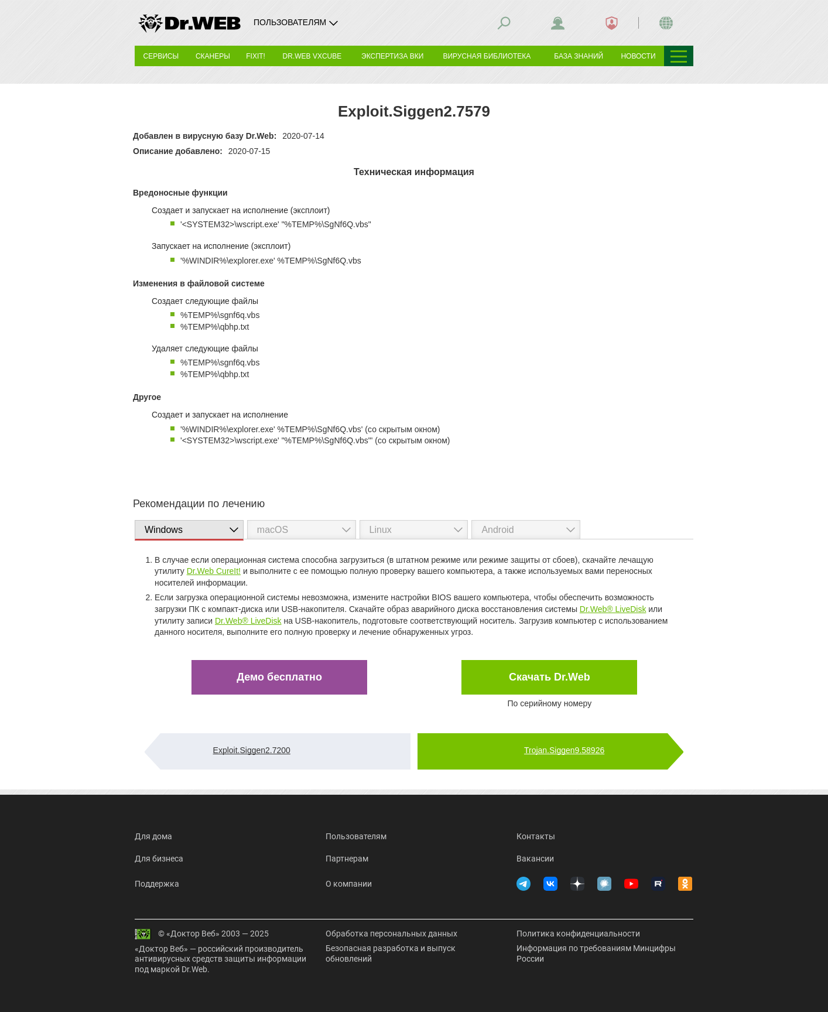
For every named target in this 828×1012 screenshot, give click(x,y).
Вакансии (535, 858)
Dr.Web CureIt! (214, 571)
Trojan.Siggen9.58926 (564, 750)
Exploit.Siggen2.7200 (251, 750)
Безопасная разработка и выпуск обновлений (391, 953)
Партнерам (347, 858)
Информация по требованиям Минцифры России (596, 953)
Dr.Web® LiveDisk (613, 609)
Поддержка (157, 884)
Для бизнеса (159, 858)
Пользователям (356, 836)
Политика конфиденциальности (578, 933)
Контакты (535, 836)
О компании (349, 884)
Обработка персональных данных (391, 933)
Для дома (153, 836)
